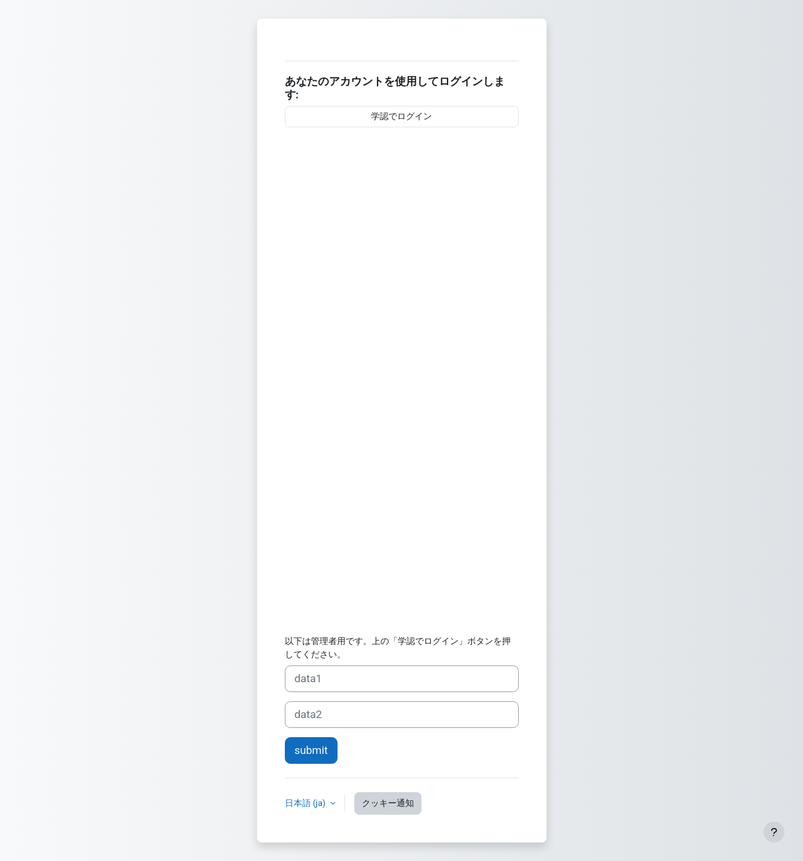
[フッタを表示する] (774, 832)
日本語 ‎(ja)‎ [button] (306, 803)
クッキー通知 (388, 803)
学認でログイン (401, 116)
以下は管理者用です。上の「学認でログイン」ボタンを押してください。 (398, 648)
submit (311, 750)
